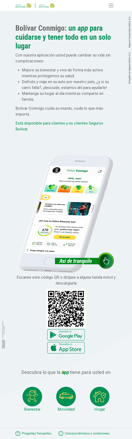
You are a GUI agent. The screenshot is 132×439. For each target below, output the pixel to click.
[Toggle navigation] (111, 5)
